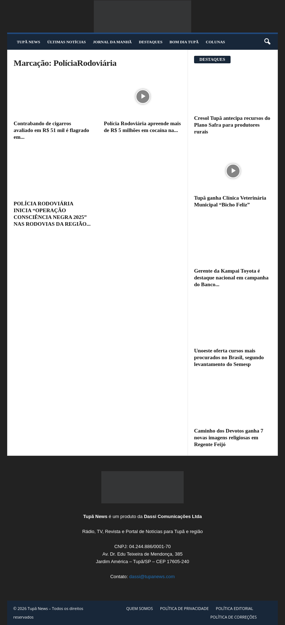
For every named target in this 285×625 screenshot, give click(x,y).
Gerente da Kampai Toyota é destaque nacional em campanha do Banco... (231, 277)
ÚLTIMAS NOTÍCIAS (66, 42)
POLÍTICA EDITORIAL (234, 608)
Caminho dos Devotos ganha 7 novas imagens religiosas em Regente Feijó (228, 437)
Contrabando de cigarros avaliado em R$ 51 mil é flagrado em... (51, 130)
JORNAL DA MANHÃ (112, 42)
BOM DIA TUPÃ (184, 42)
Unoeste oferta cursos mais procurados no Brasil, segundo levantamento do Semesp (229, 357)
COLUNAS (215, 42)
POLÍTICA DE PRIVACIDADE (184, 608)
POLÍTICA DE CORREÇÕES (233, 617)
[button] (267, 42)
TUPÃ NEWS (28, 42)
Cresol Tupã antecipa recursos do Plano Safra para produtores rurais (232, 125)
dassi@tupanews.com (152, 576)
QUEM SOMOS (139, 608)
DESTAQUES (151, 42)
